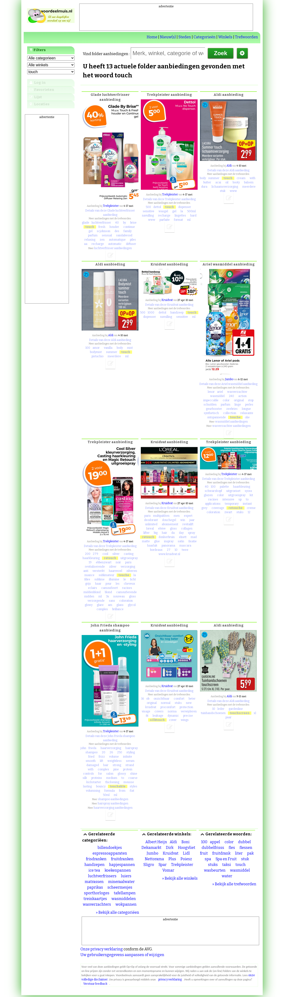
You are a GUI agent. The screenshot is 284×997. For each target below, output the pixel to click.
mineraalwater (121, 881)
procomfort (167, 707)
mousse (129, 782)
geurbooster (214, 408)
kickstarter (93, 782)
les (118, 583)
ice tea (94, 870)
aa (85, 244)
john (83, 748)
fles (232, 847)
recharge (98, 244)
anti (85, 571)
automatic (115, 244)
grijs (88, 583)
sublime (99, 579)
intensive (228, 499)
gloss (132, 596)
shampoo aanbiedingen (113, 799)
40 (117, 222)
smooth (91, 761)
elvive (162, 528)
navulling (148, 215)
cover (173, 720)
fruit (204, 853)
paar (228, 717)
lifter (146, 532)
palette (224, 486)
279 (95, 554)
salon (109, 773)
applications (213, 503)
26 (111, 752)
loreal (150, 528)
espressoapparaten (110, 853)
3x (107, 596)
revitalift (187, 524)
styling (130, 752)
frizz (102, 756)
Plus (172, 859)
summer (213, 178)
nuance (89, 575)
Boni (186, 842)
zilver (112, 566)
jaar (192, 520)
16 (142, 698)
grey (204, 508)
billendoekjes (110, 847)
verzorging (128, 566)
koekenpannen (118, 870)
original (239, 400)
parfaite (165, 219)
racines (127, 588)
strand (129, 765)
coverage (218, 508)
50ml (106, 795)
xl (255, 713)
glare (100, 605)
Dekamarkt (151, 847)
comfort (179, 698)
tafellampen (125, 893)
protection (186, 707)
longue (246, 408)
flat (132, 790)
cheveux (129, 583)
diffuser (131, 244)
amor (96, 347)
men (177, 515)
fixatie (192, 541)
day (181, 532)
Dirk (169, 847)
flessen (246, 847)
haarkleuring (91, 558)
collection (229, 413)
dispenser (184, 207)
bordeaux (156, 549)
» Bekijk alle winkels (180, 878)
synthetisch (211, 413)
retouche (235, 508)
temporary (232, 503)
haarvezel (115, 571)
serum (130, 761)
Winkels (225, 37)
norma (172, 711)
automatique (117, 239)
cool (105, 554)
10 (176, 549)
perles (249, 404)
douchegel (169, 520)
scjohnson (103, 231)
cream (241, 178)
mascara (185, 545)
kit (251, 495)
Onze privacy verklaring (101, 949)
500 (148, 207)
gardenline (236, 708)
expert (188, 515)
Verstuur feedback (95, 983)
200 (87, 554)
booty (236, 182)
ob (147, 698)
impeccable (210, 400)
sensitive (148, 211)
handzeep (176, 312)
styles (133, 786)
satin (181, 541)
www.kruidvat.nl (169, 554)
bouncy (101, 786)
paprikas (95, 887)
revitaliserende (95, 566)
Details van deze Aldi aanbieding (228, 170)
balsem (248, 182)
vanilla (108, 347)
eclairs (92, 588)
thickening (112, 782)
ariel (220, 391)
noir (118, 562)
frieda (92, 748)
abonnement (170, 524)
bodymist (96, 352)
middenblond (92, 592)
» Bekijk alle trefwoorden (234, 884)
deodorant (151, 520)
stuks (240, 512)
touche (235, 417)
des (117, 231)
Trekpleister (111, 205)
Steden (184, 37)
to (247, 499)
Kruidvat (167, 300)
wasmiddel (217, 396)
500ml (191, 211)
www (151, 219)
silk (85, 778)
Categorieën (205, 37)
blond (108, 592)
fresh (101, 227)
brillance (118, 609)
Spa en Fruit (226, 859)
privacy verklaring (170, 979)
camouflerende (126, 592)
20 (103, 752)
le (125, 579)
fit (147, 715)
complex (102, 609)
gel (91, 231)
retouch (110, 558)
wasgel (163, 211)
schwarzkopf (213, 491)
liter (239, 853)
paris (128, 562)
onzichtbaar (161, 698)
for (100, 773)
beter (192, 698)
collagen (186, 528)
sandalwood (124, 235)
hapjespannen (122, 864)
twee (185, 549)
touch (89, 227)
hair (164, 532)
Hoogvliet (186, 847)
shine (133, 773)
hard (193, 215)
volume (114, 756)
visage (146, 711)
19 (90, 562)
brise (133, 222)
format (178, 219)
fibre (87, 579)
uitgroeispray (129, 558)
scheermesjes (119, 887)
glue (157, 541)
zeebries (232, 408)
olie (247, 417)
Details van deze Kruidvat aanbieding (169, 304)
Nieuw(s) (168, 37)
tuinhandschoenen (213, 713)
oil (226, 182)
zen (102, 239)
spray (191, 532)
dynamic (173, 715)
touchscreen (239, 713)
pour (108, 583)
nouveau (119, 596)
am (110, 605)
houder (114, 227)
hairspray (131, 748)
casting (128, 554)
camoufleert (109, 588)
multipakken (161, 515)
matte (146, 541)
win (182, 520)
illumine (114, 579)
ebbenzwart (103, 562)
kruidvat (150, 707)
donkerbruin (167, 537)
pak (250, 853)
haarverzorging (111, 748)
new (189, 703)
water (227, 876)
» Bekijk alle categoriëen (117, 912)
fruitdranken (122, 859)
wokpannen (126, 904)
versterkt (99, 571)
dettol (157, 207)
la (182, 211)
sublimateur (106, 575)
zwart (228, 512)
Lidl (186, 853)
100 (87, 347)
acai (218, 182)
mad (194, 537)
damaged (92, 765)
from (122, 790)
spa (208, 859)
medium (111, 778)
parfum (93, 235)
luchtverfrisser (101, 222)
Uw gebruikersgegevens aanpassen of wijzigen (122, 955)
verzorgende (96, 600)
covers (159, 711)
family (128, 231)
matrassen (94, 881)
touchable (117, 786)
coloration (126, 600)
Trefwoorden (246, 37)
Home (152, 37)
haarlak (152, 545)
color (226, 400)
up (240, 499)
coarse (133, 778)
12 (249, 512)
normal (165, 703)
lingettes (180, 215)
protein (127, 769)
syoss (248, 491)
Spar (163, 864)
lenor (211, 391)
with (252, 178)
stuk (223, 191)
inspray (168, 541)
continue (129, 227)
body (203, 178)
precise (188, 715)
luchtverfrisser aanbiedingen (113, 248)
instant (247, 503)
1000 (151, 312)
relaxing (89, 239)
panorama (168, 545)
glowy (89, 605)
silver (116, 554)
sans (112, 600)
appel (215, 842)
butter (207, 182)
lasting (87, 786)
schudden (210, 404)
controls (88, 773)
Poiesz (186, 859)
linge (238, 404)
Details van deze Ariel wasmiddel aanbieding (228, 384)
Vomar (168, 870)
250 (119, 752)
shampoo (91, 752)
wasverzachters (97, 904)
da (173, 532)
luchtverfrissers (102, 876)
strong (117, 765)
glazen (208, 495)
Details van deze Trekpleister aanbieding (169, 199)
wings (185, 720)
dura (204, 186)
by (124, 222)
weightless (114, 761)
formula (109, 790)
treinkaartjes (95, 898)
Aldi (229, 165)
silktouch (157, 720)
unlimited (151, 524)
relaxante (246, 413)
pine (116, 769)
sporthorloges (96, 893)
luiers (126, 876)
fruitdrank (221, 853)
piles (133, 239)
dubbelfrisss (213, 847)
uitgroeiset (233, 491)
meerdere (249, 186)
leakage (158, 715)
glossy (122, 773)
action (242, 396)
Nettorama (154, 859)
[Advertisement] (166, 19)
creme (251, 508)
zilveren (131, 571)
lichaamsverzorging (225, 186)
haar (98, 583)
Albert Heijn (156, 842)
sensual (107, 235)
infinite (127, 756)
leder (220, 708)
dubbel (244, 842)
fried (91, 756)
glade (85, 222)
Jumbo (229, 379)
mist (130, 347)
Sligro (148, 864)
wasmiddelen (123, 898)
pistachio (97, 356)
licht (133, 579)
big (156, 532)
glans (120, 605)
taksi (226, 864)
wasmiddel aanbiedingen (231, 421)
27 (168, 549)
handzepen (94, 864)
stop (250, 400)
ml (189, 219)
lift (101, 761)
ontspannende (216, 417)
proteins (96, 778)
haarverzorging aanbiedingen (113, 807)
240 (231, 396)
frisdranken (96, 859)
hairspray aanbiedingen (113, 803)
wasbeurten (215, 870)
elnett (182, 537)
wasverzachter (237, 391)
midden (89, 596)
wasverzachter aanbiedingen (231, 426)
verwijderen (189, 711)
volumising (93, 790)
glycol (132, 605)
